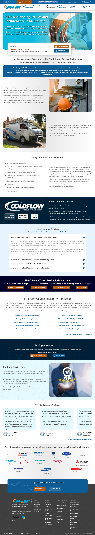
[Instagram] (31, 502)
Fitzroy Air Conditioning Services (27, 319)
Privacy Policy (25, 533)
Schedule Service (38, 356)
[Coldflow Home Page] (12, 6)
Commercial (24, 2)
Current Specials (61, 508)
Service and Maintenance (9, 216)
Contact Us (60, 51)
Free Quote (39, 489)
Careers (59, 516)
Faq (57, 524)
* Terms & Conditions (8, 533)
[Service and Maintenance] (50, 6)
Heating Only (37, 509)
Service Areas (60, 519)
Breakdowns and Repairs (23, 216)
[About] (86, 6)
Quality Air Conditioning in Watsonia (27, 315)
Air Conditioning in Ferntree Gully (27, 329)
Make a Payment (61, 505)
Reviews (59, 514)
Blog (58, 522)
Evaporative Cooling (15, 287)
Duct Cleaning (34, 216)
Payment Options (61, 503)
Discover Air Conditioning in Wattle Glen (71, 319)
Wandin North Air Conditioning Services (27, 322)
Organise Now (61, 47)
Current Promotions (47, 2)
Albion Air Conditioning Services (71, 315)
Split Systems (82, 287)
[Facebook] (31, 500)
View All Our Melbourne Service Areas (79, 334)
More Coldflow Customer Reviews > (80, 439)
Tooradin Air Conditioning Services (71, 322)
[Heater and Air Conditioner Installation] (33, 6)
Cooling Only (37, 512)
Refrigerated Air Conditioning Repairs (74, 522)
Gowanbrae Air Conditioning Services (71, 325)
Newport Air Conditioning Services (27, 325)
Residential (10, 2)
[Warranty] (74, 6)
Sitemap (38, 533)
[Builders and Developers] (62, 6)
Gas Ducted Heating (39, 287)
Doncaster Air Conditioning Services (72, 329)
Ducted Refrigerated (61, 287)
